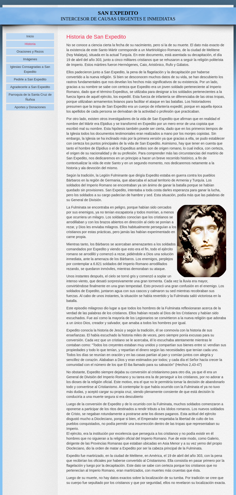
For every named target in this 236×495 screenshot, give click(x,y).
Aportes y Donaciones (30, 107)
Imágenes (30, 59)
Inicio (30, 36)
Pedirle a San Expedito (30, 79)
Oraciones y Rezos (30, 51)
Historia (30, 44)
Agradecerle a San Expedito (30, 87)
